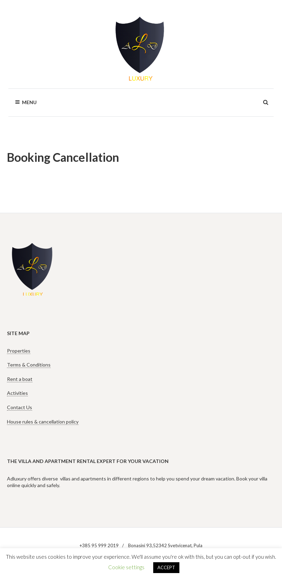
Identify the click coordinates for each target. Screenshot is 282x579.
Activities (17, 393)
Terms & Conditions (29, 365)
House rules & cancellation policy (43, 422)
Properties (18, 351)
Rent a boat (19, 379)
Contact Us (19, 407)
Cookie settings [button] (126, 567)
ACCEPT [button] (166, 567)
